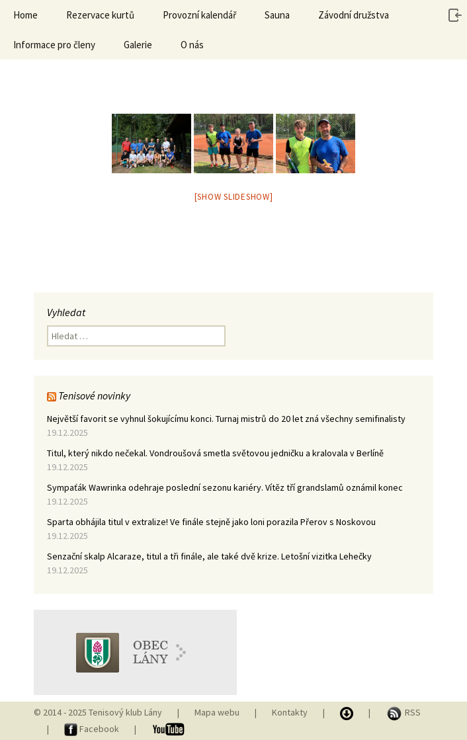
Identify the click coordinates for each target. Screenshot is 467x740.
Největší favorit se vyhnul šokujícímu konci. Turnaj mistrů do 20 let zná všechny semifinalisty (226, 419)
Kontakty (290, 712)
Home (25, 15)
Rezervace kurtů (100, 15)
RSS (403, 712)
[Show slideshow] (233, 196)
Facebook (92, 729)
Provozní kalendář (199, 15)
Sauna (277, 15)
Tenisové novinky (94, 395)
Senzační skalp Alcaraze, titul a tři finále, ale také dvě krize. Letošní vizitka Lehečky (209, 556)
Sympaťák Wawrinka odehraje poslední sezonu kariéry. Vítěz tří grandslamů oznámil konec (225, 487)
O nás (192, 44)
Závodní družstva (353, 15)
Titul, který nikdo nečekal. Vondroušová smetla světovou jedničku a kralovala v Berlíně (215, 453)
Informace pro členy (54, 44)
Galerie (138, 44)
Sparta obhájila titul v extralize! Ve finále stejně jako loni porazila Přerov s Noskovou (211, 522)
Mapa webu (216, 712)
